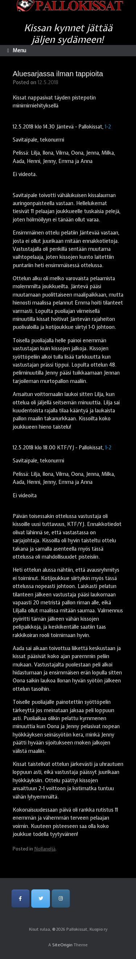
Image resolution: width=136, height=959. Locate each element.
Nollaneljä (44, 849)
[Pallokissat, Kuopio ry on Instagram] (60, 898)
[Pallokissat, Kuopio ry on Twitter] (40, 898)
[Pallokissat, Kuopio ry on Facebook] (20, 898)
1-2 (108, 126)
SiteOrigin (62, 945)
